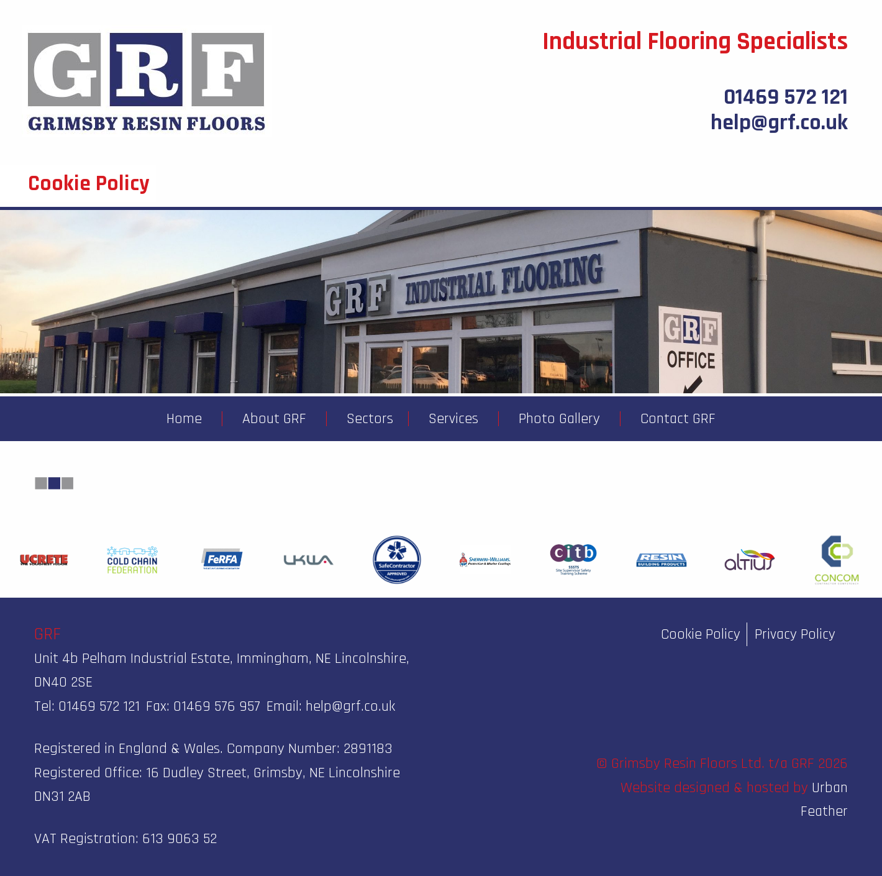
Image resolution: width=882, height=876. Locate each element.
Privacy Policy (795, 634)
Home (184, 418)
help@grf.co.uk (779, 123)
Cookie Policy (700, 634)
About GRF (274, 418)
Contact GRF (678, 418)
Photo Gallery (559, 418)
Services (453, 418)
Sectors (370, 418)
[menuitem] (184, 418)
